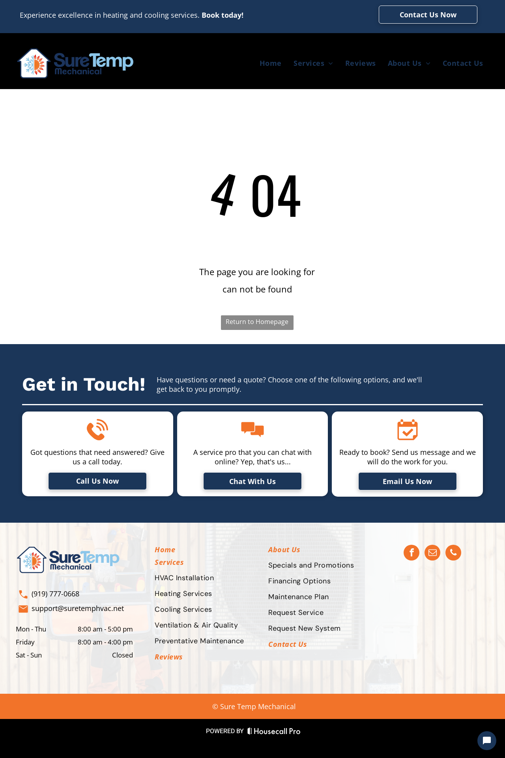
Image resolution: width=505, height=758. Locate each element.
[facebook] (411, 553)
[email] (432, 553)
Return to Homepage (257, 321)
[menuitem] (271, 63)
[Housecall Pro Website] (274, 732)
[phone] (453, 553)
